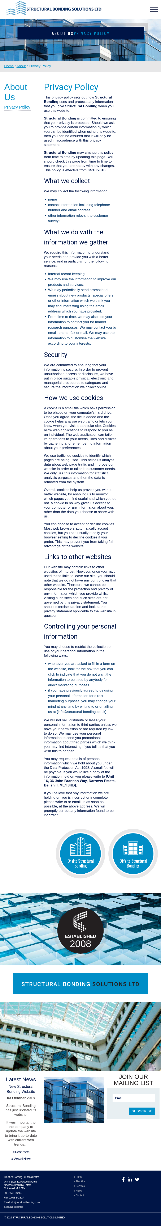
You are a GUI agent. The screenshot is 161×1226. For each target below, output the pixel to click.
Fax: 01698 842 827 (14, 1197)
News (78, 1190)
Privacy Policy (17, 107)
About (21, 66)
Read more (21, 1152)
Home (9, 66)
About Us (79, 1181)
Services (79, 1186)
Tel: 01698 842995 (13, 1193)
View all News (21, 1159)
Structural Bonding (80, 984)
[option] (80, 50)
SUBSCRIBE (142, 1111)
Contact (79, 1195)
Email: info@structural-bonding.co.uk (22, 1202)
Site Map (18, 1206)
